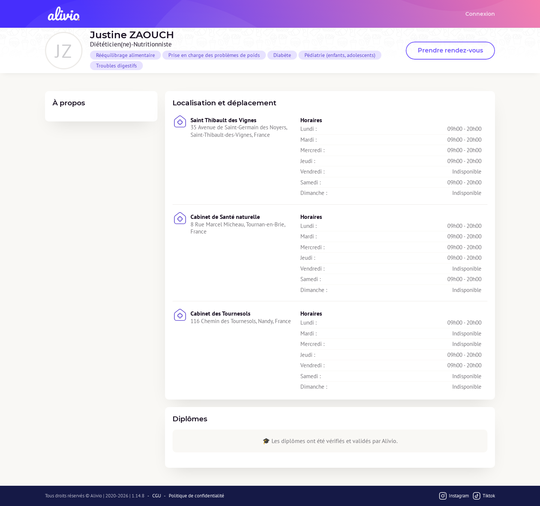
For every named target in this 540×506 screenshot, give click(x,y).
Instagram (453, 495)
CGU (156, 496)
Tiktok (483, 495)
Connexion (480, 13)
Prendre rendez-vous (450, 50)
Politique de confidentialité (196, 496)
